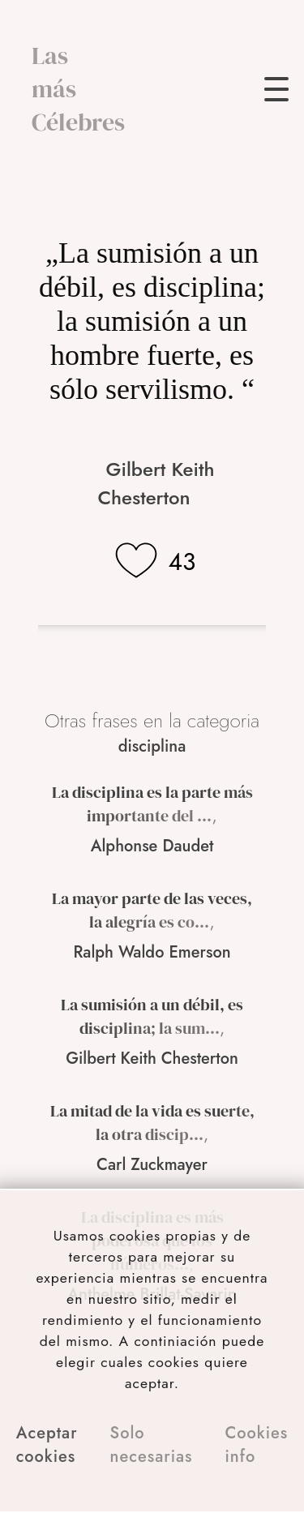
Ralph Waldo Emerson (151, 952)
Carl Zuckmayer (152, 1165)
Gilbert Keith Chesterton (155, 483)
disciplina (152, 746)
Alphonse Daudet (152, 846)
